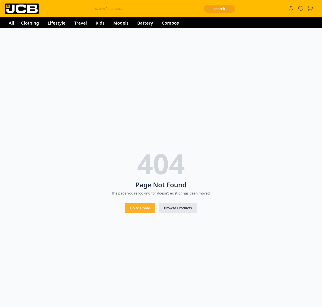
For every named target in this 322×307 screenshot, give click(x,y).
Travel (80, 23)
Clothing (30, 23)
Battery (145, 23)
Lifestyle (56, 23)
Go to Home (140, 208)
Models (121, 23)
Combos (170, 23)
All (11, 23)
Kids (100, 23)
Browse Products (178, 208)
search (219, 8)
